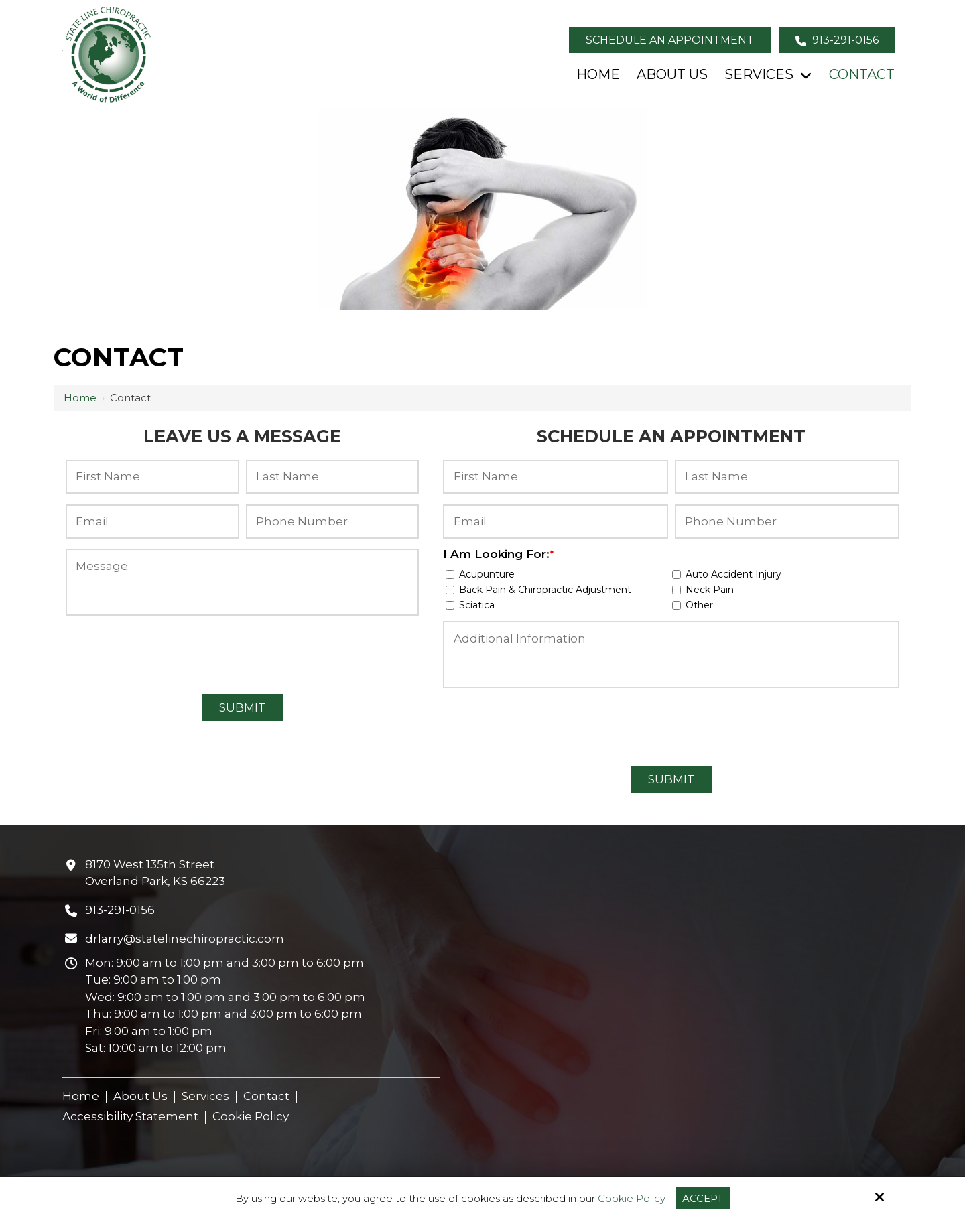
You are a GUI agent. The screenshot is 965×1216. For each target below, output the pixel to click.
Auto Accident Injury (729, 574)
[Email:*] (152, 521)
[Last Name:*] (333, 477)
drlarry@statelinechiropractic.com (184, 938)
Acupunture (483, 574)
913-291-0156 (837, 39)
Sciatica (473, 605)
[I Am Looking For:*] (450, 574)
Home (80, 397)
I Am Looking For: (498, 554)
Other (695, 605)
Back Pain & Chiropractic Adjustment (541, 590)
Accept (702, 1198)
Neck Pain (705, 590)
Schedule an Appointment (670, 39)
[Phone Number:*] (333, 521)
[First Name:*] (152, 477)
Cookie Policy (631, 1199)
